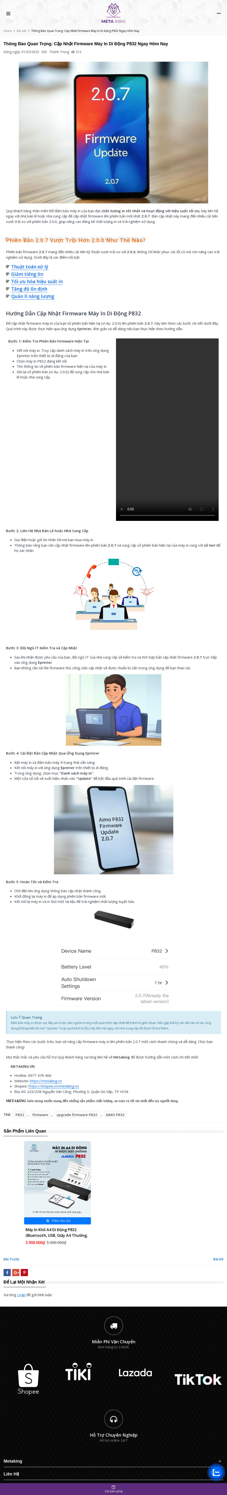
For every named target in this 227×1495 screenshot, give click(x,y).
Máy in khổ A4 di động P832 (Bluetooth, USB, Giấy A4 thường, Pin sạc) (57, 1235)
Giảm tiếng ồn (27, 274)
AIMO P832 (115, 1114)
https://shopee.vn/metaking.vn (53, 1086)
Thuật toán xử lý (29, 267)
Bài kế (218, 1259)
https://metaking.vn (46, 1080)
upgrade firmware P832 (77, 1114)
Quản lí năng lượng (32, 296)
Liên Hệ (11, 1474)
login (21, 1295)
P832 (20, 1114)
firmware (40, 1114)
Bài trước (11, 1259)
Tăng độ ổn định (29, 289)
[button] (113, 267)
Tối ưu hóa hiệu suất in (37, 281)
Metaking (13, 1461)
